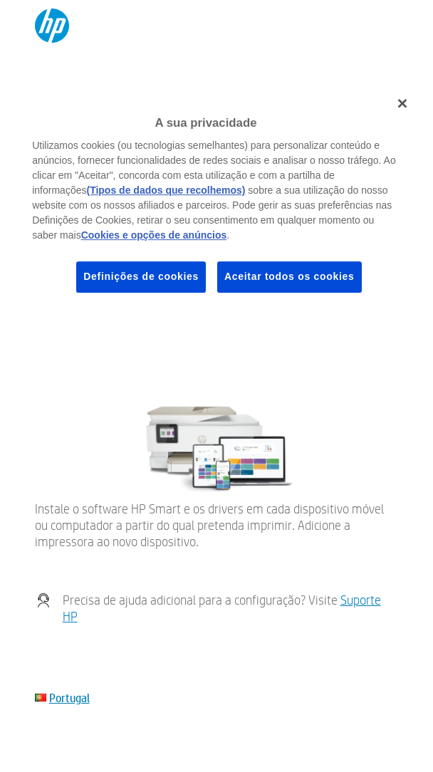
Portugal (69, 697)
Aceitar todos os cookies (289, 276)
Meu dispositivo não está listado (106, 342)
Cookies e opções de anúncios (154, 235)
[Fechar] (402, 103)
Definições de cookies (141, 276)
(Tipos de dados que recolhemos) (165, 190)
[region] (216, 200)
